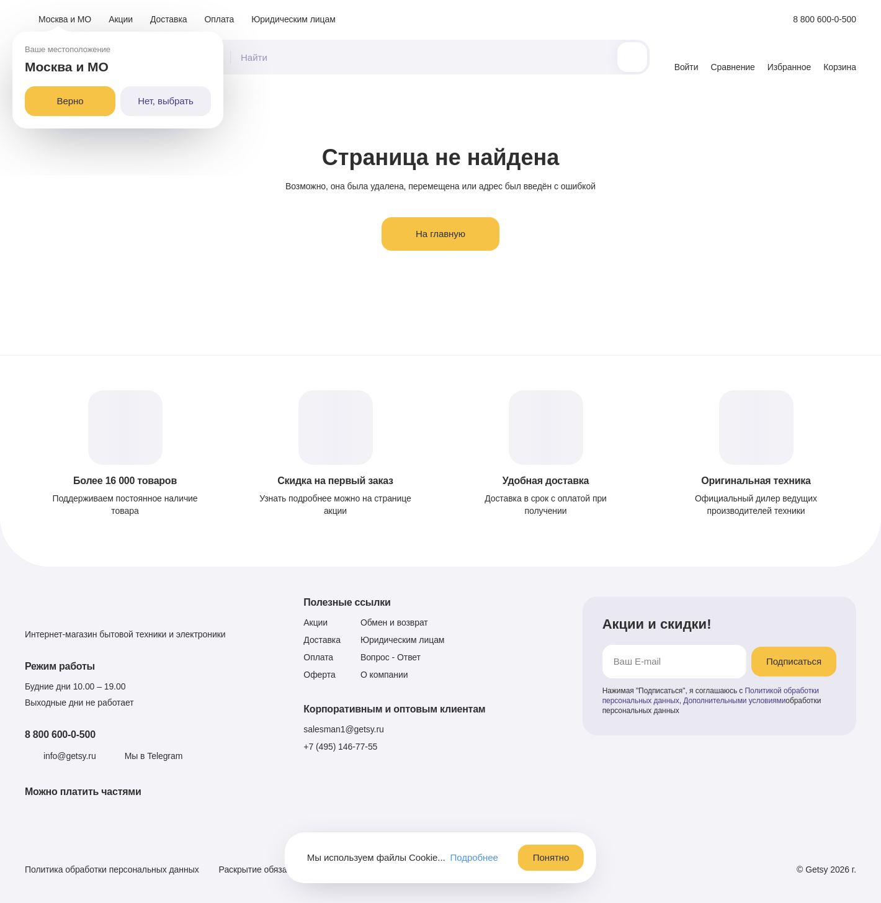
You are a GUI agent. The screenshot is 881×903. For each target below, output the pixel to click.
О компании (384, 675)
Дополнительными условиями (734, 700)
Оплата (220, 19)
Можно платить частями (83, 791)
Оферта (319, 675)
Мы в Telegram (154, 756)
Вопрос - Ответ (390, 657)
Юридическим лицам (293, 19)
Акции (121, 19)
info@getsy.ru (69, 756)
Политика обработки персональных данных (112, 869)
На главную (440, 233)
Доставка (168, 19)
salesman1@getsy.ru (343, 729)
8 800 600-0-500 (60, 734)
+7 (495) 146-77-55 (340, 747)
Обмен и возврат (394, 622)
